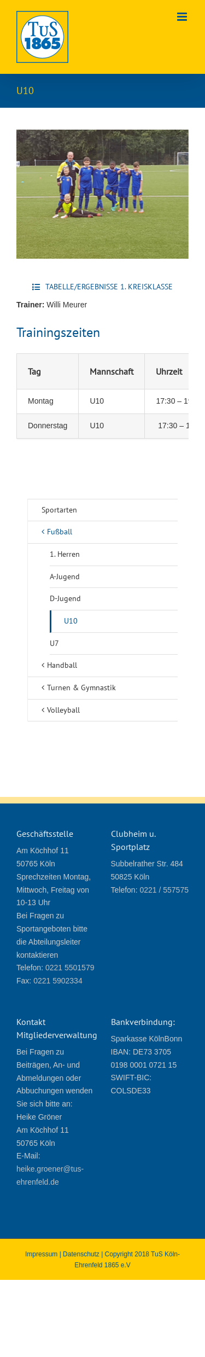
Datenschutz (81, 1254)
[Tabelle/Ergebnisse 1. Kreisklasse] (102, 287)
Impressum (41, 1254)
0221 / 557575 (164, 890)
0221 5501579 (70, 967)
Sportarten (59, 510)
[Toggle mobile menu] (183, 16)
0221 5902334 (58, 980)
